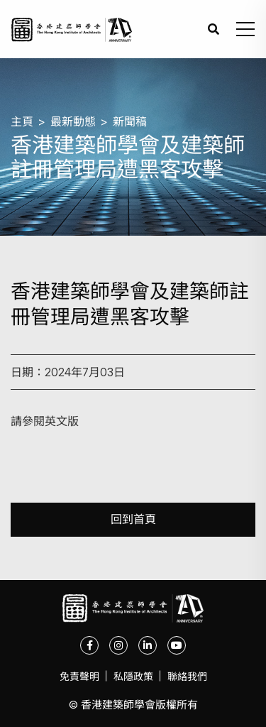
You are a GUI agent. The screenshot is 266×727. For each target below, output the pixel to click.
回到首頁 (133, 519)
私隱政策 (133, 676)
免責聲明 (79, 676)
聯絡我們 (187, 676)
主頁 (22, 121)
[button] (245, 29)
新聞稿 (130, 121)
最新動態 (73, 121)
